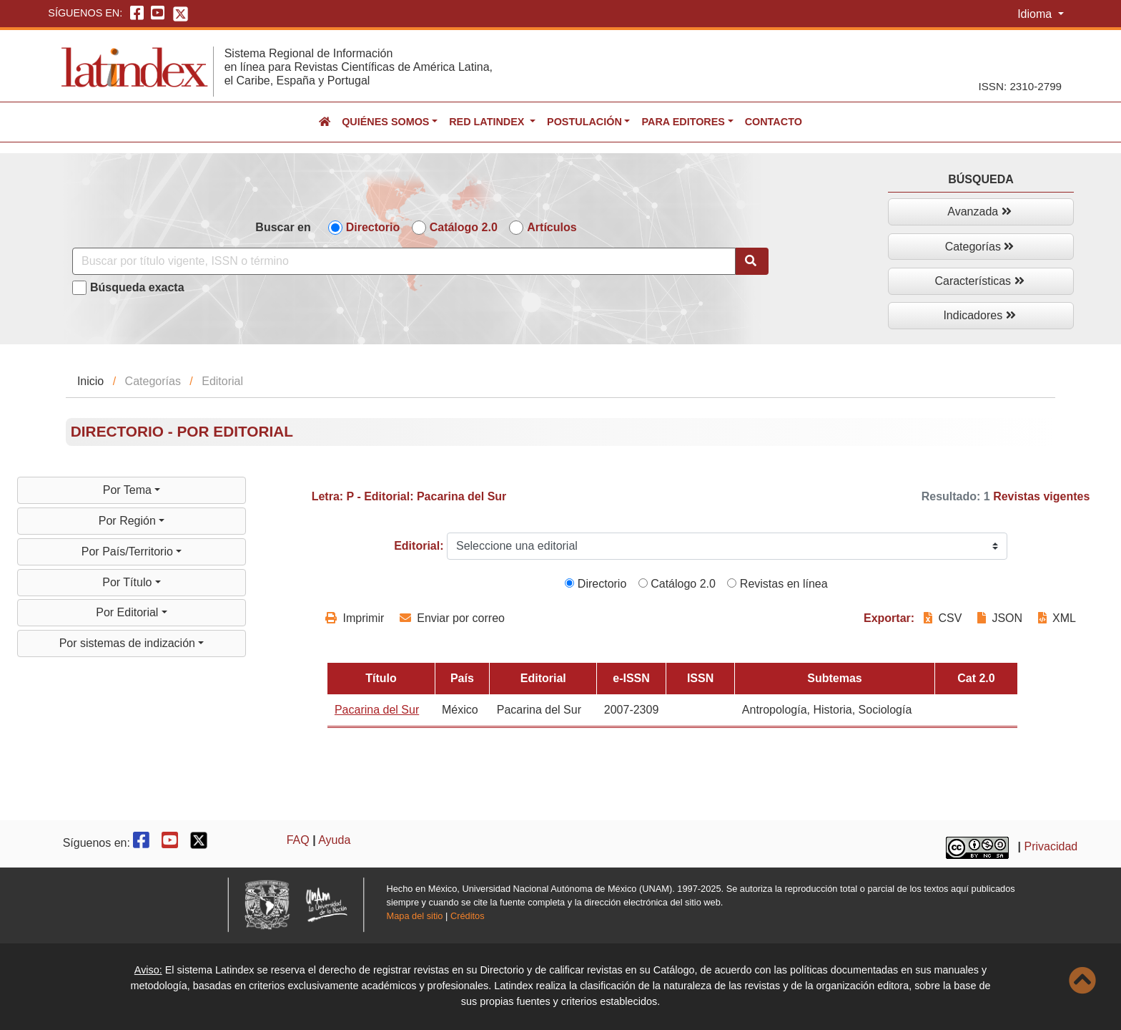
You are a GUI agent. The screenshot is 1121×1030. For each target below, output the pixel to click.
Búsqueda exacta (137, 287)
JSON (999, 618)
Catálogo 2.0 (464, 227)
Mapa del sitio (415, 915)
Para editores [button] (682, 121)
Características (979, 281)
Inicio (90, 381)
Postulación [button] (584, 121)
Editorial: (418, 546)
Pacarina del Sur (377, 710)
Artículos (551, 227)
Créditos (467, 915)
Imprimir (354, 618)
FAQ (298, 840)
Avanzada (979, 211)
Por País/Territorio (129, 551)
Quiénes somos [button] (385, 121)
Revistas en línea (777, 584)
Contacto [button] (773, 121)
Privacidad (1051, 846)
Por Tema (129, 490)
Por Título (128, 582)
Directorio (373, 227)
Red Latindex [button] (488, 121)
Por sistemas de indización (129, 643)
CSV (944, 618)
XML (1057, 618)
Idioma (1036, 14)
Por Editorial (129, 612)
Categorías (979, 247)
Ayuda (334, 840)
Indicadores (979, 315)
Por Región (129, 521)
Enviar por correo (452, 618)
